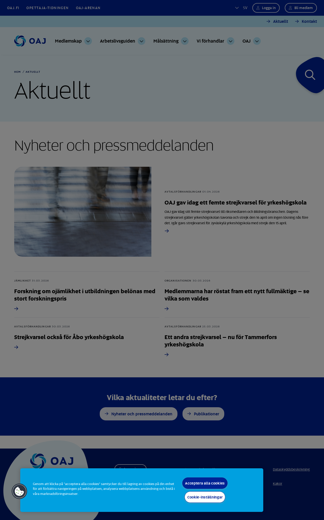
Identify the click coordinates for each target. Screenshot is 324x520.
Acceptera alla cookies (205, 483)
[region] (141, 490)
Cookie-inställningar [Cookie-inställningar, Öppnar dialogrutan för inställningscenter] (204, 497)
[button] (19, 491)
